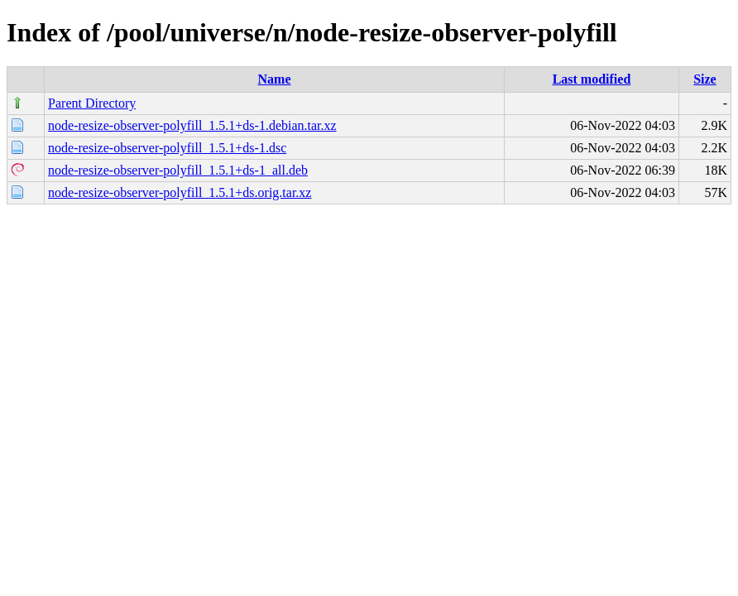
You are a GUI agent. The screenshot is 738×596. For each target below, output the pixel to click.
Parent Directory (92, 103)
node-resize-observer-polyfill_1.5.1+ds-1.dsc (167, 148)
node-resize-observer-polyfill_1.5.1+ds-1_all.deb (178, 170)
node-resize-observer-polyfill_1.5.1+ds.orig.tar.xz (179, 192)
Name (274, 79)
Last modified (592, 79)
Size (704, 79)
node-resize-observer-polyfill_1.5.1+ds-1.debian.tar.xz (192, 125)
